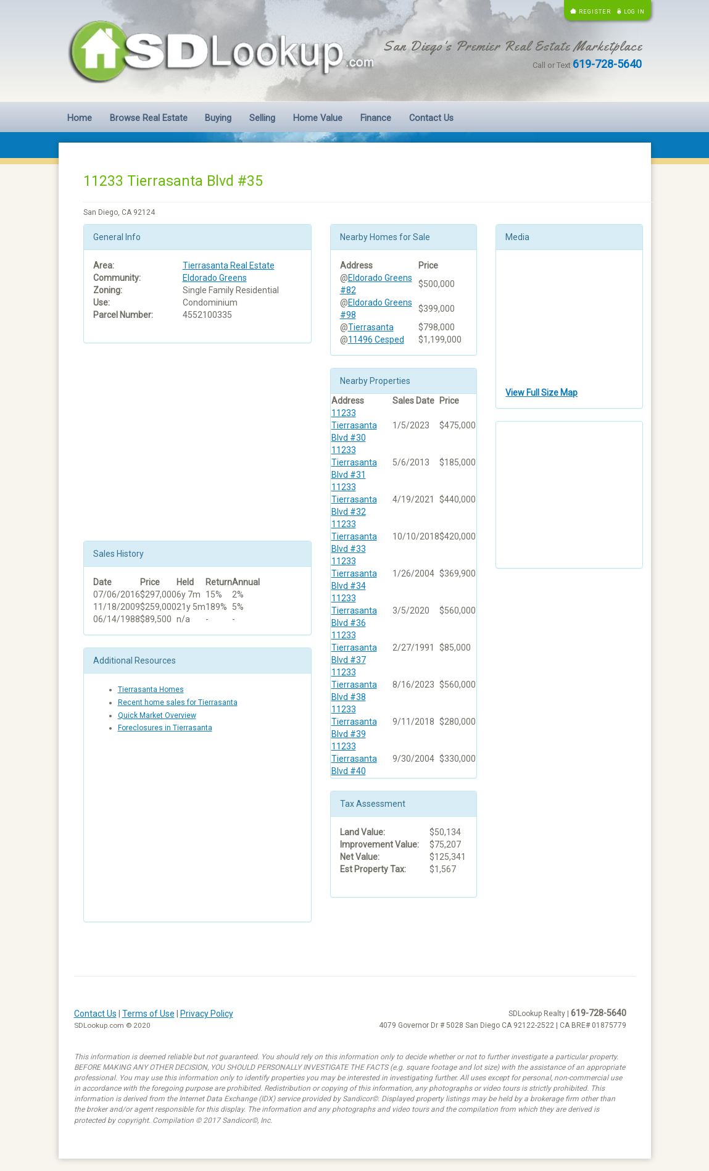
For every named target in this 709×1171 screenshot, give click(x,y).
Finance (375, 118)
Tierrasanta (371, 327)
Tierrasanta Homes (151, 689)
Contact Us (431, 118)
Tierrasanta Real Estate (229, 265)
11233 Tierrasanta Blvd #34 (354, 573)
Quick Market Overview (157, 715)
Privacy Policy (206, 1014)
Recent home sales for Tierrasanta (178, 702)
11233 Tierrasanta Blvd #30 (354, 425)
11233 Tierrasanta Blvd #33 (354, 536)
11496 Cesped (376, 339)
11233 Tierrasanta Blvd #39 (354, 721)
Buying (218, 118)
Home (79, 118)
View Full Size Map (541, 393)
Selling (262, 118)
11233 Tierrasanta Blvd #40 (354, 758)
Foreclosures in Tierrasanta (165, 727)
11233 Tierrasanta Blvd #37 (354, 647)
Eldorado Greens (215, 278)
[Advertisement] (197, 442)
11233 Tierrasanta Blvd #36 (354, 610)
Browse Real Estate (149, 118)
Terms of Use (148, 1014)
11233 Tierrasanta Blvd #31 (354, 462)
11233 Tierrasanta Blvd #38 (354, 684)
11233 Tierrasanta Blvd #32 (354, 499)
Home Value (317, 118)
